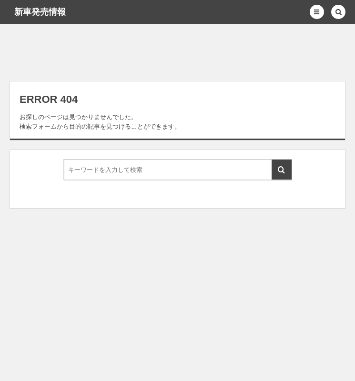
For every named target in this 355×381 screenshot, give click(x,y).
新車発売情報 (40, 12)
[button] (317, 12)
